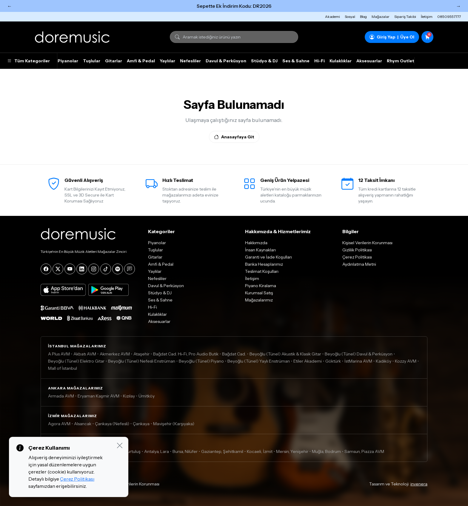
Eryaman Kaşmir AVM (98, 396)
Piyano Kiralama (260, 285)
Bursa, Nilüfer (185, 451)
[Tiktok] (105, 269)
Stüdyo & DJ (264, 61)
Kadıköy (383, 361)
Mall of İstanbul (62, 368)
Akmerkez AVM (115, 354)
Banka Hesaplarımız (264, 264)
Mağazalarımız (259, 300)
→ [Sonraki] (458, 6)
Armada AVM (61, 396)
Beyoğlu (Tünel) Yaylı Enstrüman (258, 361)
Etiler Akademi (307, 361)
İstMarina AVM (358, 361)
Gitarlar (113, 61)
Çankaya (141, 423)
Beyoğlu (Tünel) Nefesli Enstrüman (141, 361)
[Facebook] (46, 269)
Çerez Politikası (357, 257)
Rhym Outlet (400, 61)
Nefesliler (190, 61)
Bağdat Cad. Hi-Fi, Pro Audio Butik (185, 354)
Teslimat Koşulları (261, 271)
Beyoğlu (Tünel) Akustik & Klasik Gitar (285, 354)
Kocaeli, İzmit (260, 451)
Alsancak (82, 423)
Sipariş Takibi (405, 16)
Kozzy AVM (405, 361)
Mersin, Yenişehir (292, 451)
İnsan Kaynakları (260, 250)
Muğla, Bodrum (326, 451)
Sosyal (350, 16)
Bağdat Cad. (234, 354)
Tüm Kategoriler (28, 61)
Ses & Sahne (296, 61)
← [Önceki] (9, 6)
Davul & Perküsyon (226, 61)
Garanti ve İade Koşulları (268, 257)
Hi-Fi (319, 61)
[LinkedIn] (81, 269)
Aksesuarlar (369, 61)
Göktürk (333, 361)
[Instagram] (93, 269)
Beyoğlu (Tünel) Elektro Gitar (76, 361)
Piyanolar (68, 61)
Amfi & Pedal (141, 61)
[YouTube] (69, 269)
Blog (363, 16)
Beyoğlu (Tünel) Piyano (201, 361)
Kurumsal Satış (259, 292)
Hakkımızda (256, 242)
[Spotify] (117, 269)
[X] (58, 269)
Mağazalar (381, 16)
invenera (418, 484)
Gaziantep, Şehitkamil (222, 451)
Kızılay (129, 396)
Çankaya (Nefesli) (112, 423)
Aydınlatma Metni (359, 264)
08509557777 (449, 16)
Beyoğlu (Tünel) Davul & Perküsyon (358, 354)
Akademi (332, 16)
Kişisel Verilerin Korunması (367, 242)
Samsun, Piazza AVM (364, 451)
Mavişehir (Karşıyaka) (173, 423)
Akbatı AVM (84, 354)
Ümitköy (146, 396)
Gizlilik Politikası (357, 250)
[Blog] (129, 269)
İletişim (426, 16)
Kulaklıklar (341, 61)
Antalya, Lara (156, 451)
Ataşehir (141, 354)
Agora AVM (59, 423)
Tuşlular (91, 61)
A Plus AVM (59, 354)
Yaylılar (167, 61)
